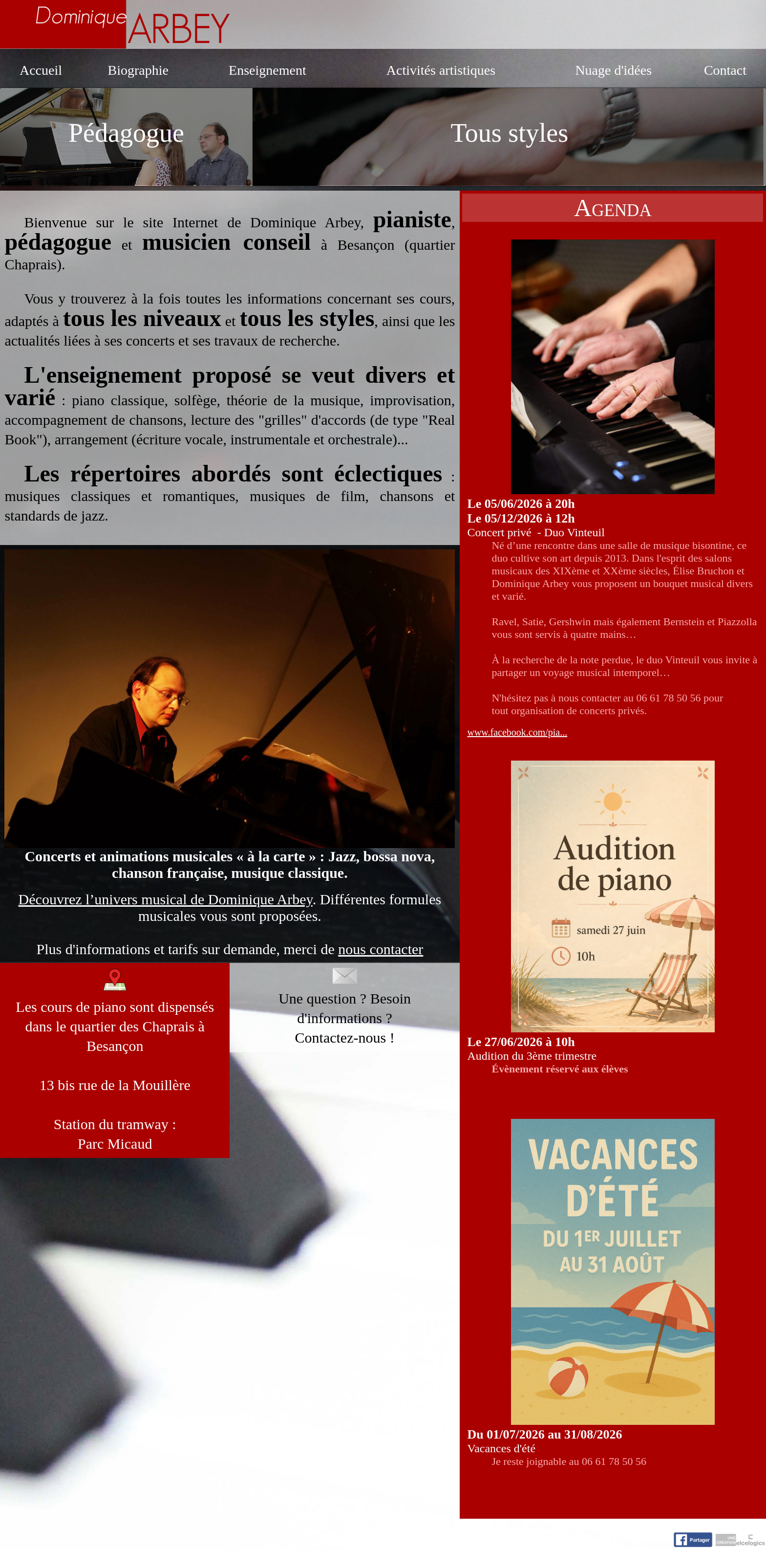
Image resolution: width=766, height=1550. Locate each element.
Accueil (41, 70)
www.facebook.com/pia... (517, 732)
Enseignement (267, 70)
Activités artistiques (440, 70)
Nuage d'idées (613, 70)
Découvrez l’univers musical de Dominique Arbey (166, 899)
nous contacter (380, 949)
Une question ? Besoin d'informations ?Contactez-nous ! (344, 1007)
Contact (725, 70)
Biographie (137, 70)
